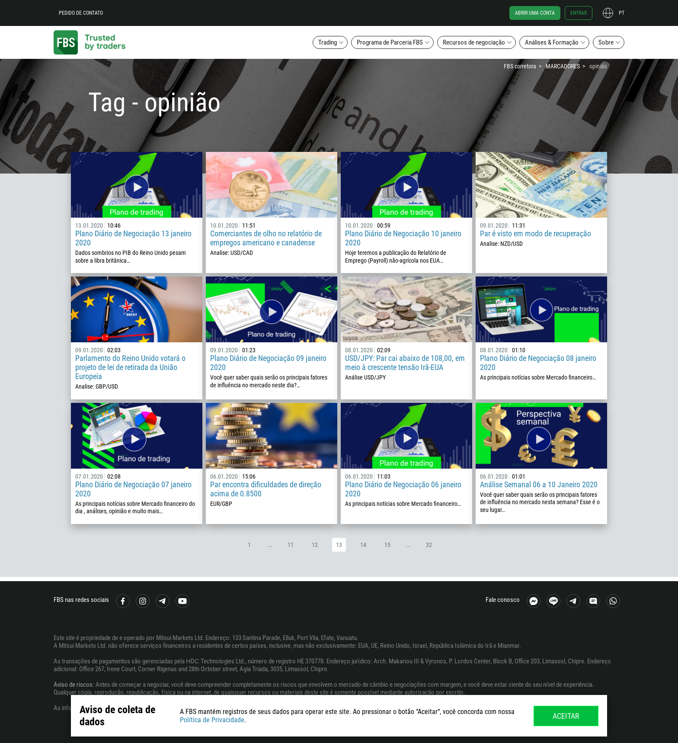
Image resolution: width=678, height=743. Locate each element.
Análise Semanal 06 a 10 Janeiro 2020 (539, 484)
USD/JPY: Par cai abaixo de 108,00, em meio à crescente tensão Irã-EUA (405, 363)
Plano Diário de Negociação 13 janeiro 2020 (133, 238)
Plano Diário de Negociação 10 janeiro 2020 (403, 238)
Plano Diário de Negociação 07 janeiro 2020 (133, 489)
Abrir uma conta (535, 13)
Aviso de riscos (73, 684)
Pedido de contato (81, 13)
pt (621, 13)
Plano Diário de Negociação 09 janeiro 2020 (268, 363)
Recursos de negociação (474, 42)
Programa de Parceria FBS (390, 42)
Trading (327, 42)
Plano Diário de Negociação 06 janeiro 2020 (403, 489)
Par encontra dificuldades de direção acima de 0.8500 (265, 489)
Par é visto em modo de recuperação (535, 233)
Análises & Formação (552, 42)
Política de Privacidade (212, 720)
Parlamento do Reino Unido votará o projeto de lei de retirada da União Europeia (130, 367)
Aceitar (566, 715)
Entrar (578, 13)
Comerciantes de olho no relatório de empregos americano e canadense (266, 238)
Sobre (606, 42)
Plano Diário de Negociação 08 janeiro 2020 (538, 363)
